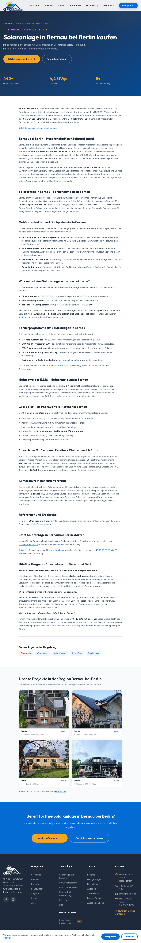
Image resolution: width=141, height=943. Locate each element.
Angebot (35, 893)
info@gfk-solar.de (127, 893)
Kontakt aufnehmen (57, 59)
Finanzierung (92, 5)
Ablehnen (129, 936)
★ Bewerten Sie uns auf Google (125, 912)
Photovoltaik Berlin (68, 887)
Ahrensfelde (77, 653)
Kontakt (61, 5)
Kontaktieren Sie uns (28, 544)
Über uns (48, 5)
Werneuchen (42, 653)
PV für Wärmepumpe (69, 882)
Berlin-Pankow (60, 653)
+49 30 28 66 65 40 (104, 550)
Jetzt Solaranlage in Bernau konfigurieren (38, 128)
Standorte (36, 898)
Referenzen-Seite (42, 524)
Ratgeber (63, 900)
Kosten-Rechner (95, 898)
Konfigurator (128, 5)
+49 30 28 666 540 (126, 887)
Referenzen (75, 5)
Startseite (35, 5)
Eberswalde (26, 653)
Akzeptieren (110, 936)
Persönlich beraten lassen (90, 838)
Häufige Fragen (94, 879)
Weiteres (108, 5)
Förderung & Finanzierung (69, 365)
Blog (61, 904)
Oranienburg (93, 653)
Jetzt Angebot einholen (22, 59)
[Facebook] (6, 899)
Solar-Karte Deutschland (70, 921)
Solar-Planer (93, 893)
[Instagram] (13, 899)
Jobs (33, 903)
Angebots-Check (95, 903)
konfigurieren (61, 550)
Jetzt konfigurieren (49, 838)
